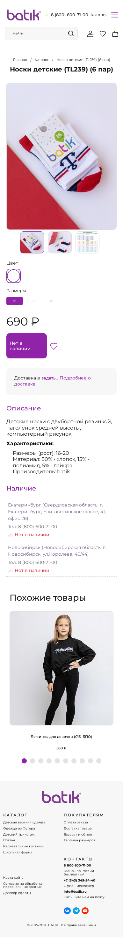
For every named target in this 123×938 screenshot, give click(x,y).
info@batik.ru (75, 891)
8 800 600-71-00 (77, 865)
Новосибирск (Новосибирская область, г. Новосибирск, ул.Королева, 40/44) (57, 550)
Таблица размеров (79, 840)
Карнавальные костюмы (23, 846)
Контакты (78, 859)
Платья (9, 840)
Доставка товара (78, 828)
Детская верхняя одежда (24, 822)
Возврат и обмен (78, 834)
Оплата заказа (76, 822)
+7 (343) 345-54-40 (79, 880)
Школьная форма (18, 852)
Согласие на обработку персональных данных (23, 885)
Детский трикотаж (18, 834)
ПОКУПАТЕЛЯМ (84, 815)
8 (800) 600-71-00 (69, 14)
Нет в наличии (20, 346)
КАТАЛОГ (15, 815)
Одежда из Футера (19, 828)
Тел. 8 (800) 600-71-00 (32, 526)
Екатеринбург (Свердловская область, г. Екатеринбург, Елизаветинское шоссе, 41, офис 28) (57, 511)
